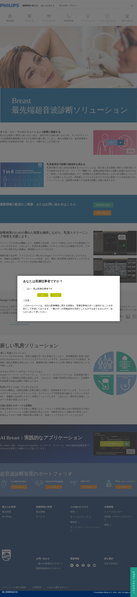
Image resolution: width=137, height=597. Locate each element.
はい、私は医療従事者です (39, 289)
